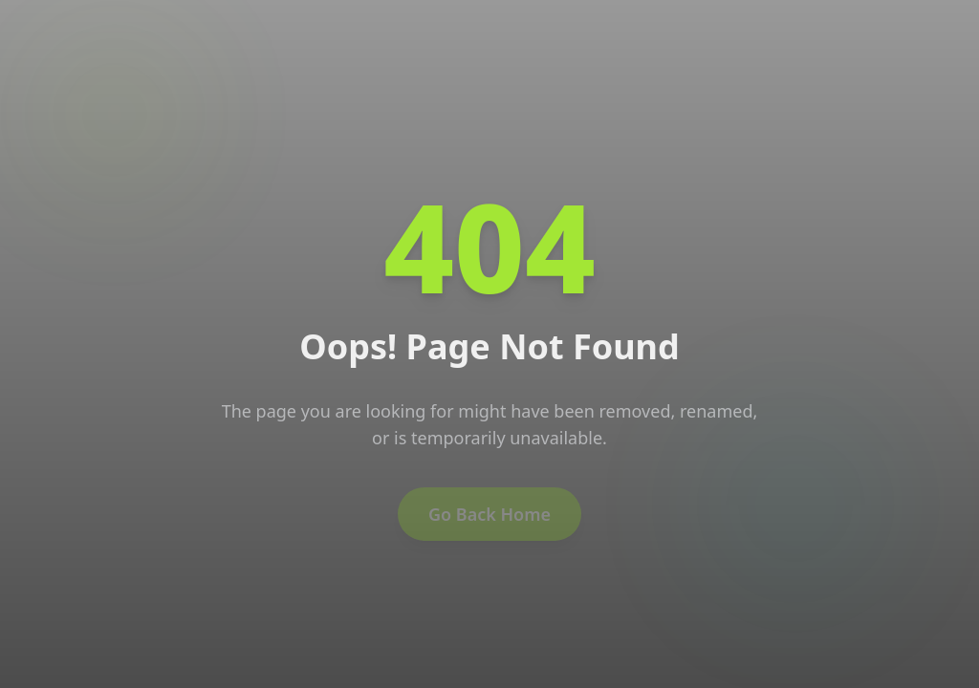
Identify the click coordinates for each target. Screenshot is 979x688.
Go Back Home (489, 516)
